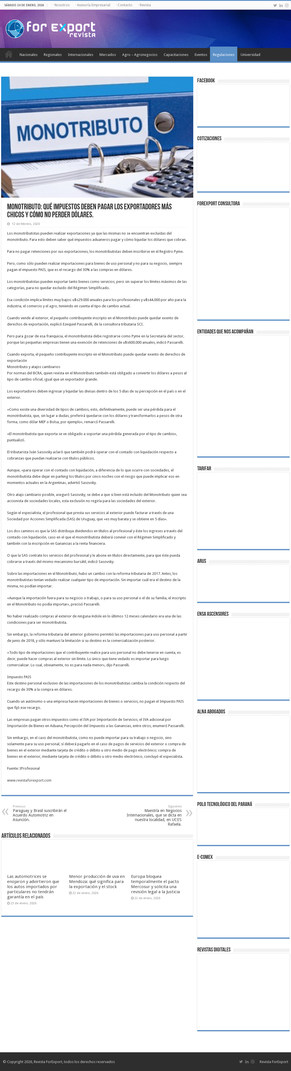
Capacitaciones (176, 55)
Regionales (53, 55)
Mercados (107, 55)
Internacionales (80, 55)
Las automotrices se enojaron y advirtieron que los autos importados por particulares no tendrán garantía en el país (33, 886)
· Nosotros (61, 5)
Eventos (201, 55)
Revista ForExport (274, 1062)
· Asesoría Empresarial (92, 5)
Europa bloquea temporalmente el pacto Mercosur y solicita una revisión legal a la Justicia (155, 884)
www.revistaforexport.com (29, 780)
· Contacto (124, 5)
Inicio (8, 54)
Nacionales (29, 55)
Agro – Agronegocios (139, 55)
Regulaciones (223, 55)
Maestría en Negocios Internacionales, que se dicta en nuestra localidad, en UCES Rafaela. (152, 815)
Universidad (250, 55)
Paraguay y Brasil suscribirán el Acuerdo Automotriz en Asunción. (42, 813)
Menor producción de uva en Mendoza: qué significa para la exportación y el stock (97, 881)
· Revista (144, 5)
